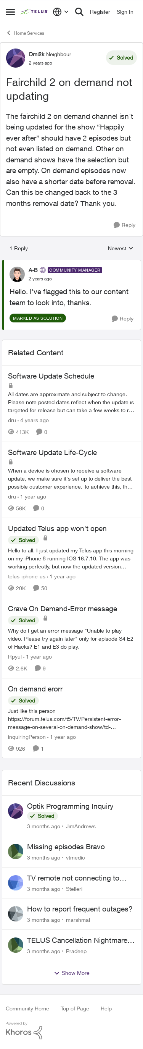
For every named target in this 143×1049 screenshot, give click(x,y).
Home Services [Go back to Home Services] (25, 33)
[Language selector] (61, 11)
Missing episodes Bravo (66, 846)
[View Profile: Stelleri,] (15, 882)
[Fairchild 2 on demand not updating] (40, 278)
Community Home (27, 1008)
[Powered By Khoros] (71, 1030)
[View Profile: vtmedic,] (15, 851)
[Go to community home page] (35, 12)
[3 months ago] (43, 826)
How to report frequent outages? (80, 909)
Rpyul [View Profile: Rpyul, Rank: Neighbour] (15, 656)
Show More (72, 973)
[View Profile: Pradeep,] (15, 945)
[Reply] (124, 225)
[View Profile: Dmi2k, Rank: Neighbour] (15, 58)
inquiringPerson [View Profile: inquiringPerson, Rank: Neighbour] (27, 736)
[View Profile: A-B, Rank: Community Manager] (17, 274)
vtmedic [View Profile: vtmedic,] (75, 857)
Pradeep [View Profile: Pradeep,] (76, 951)
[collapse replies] (71, 263)
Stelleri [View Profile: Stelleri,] (74, 888)
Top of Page (75, 1008)
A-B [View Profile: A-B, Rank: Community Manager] (33, 270)
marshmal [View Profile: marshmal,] (78, 919)
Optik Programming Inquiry (70, 806)
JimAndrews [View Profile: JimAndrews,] (81, 826)
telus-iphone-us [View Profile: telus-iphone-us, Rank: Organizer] (26, 576)
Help (106, 1008)
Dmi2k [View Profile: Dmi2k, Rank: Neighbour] (36, 54)
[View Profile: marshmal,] (15, 913)
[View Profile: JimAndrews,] (15, 811)
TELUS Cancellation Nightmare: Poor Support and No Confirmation (78, 940)
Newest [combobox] (120, 248)
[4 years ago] (33, 420)
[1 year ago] (32, 496)
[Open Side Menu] (10, 12)
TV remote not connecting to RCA (73, 878)
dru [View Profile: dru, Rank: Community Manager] (12, 420)
